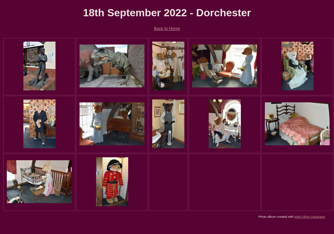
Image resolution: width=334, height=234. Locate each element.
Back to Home (167, 28)
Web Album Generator (309, 216)
